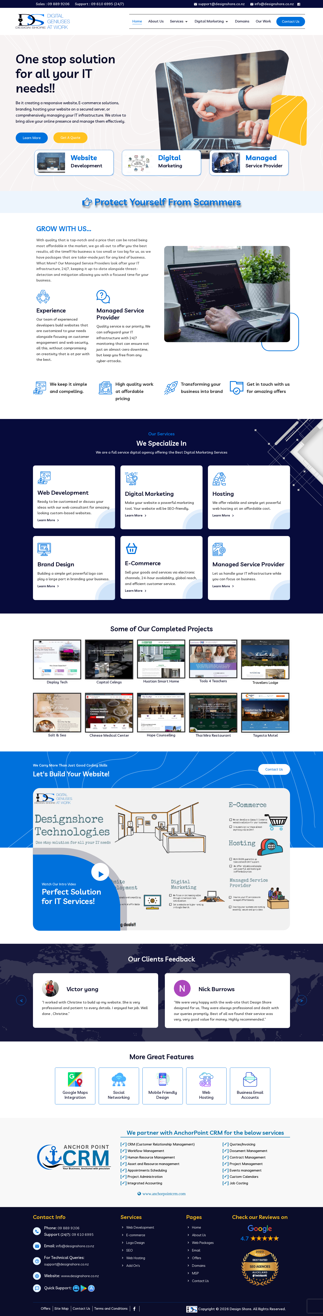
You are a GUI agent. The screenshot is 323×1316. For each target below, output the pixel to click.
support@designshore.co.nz (219, 4)
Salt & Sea (57, 735)
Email (193, 1250)
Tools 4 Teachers (213, 681)
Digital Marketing (210, 21)
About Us (156, 21)
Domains (242, 21)
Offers (193, 1258)
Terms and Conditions (111, 1308)
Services (177, 21)
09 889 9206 (59, 4)
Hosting (223, 493)
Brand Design (55, 564)
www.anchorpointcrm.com (164, 1194)
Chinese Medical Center (109, 735)
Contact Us (290, 21)
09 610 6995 (102, 4)
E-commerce (132, 1235)
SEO (126, 1250)
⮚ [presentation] (301, 1000)
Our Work (263, 21)
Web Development (63, 492)
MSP (192, 1273)
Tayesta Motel (265, 735)
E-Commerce (143, 563)
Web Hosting (132, 1258)
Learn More (32, 138)
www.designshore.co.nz (80, 1276)
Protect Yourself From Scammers (161, 202)
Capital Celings (109, 682)
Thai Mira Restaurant (213, 735)
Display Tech (57, 682)
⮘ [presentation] (21, 1000)
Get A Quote (70, 137)
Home (137, 21)
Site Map (62, 1308)
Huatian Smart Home (161, 681)
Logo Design (132, 1243)
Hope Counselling (161, 735)
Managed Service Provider (248, 564)
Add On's (130, 1265)
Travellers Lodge (265, 682)
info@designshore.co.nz (272, 4)
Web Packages (200, 1243)
